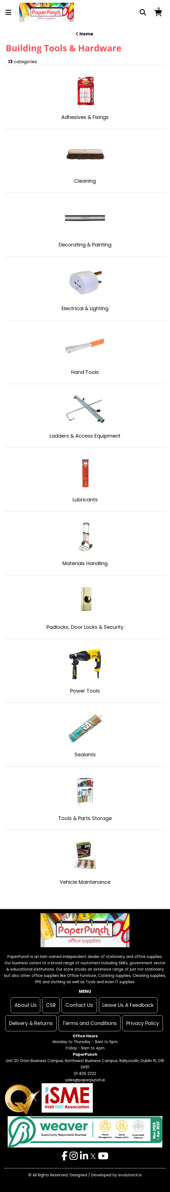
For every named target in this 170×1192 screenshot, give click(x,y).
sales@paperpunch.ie (85, 1080)
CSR (51, 1005)
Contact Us (79, 1005)
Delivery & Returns (31, 1023)
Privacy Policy (142, 1023)
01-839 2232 (85, 1073)
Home (84, 34)
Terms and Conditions (89, 1023)
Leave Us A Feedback (128, 1005)
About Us (26, 1005)
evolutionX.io (130, 1175)
